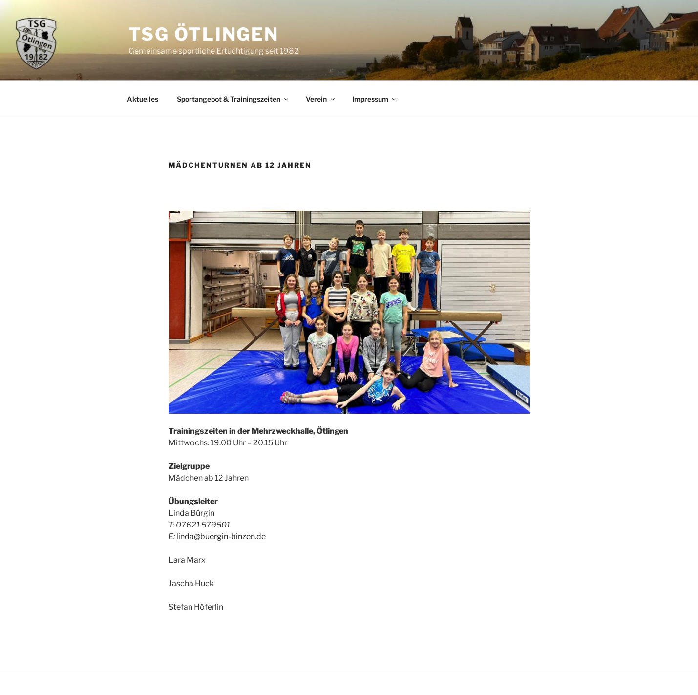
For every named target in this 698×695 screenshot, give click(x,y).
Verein (321, 99)
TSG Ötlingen (203, 34)
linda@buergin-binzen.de (221, 536)
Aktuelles (142, 99)
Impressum (375, 99)
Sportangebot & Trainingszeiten (233, 99)
